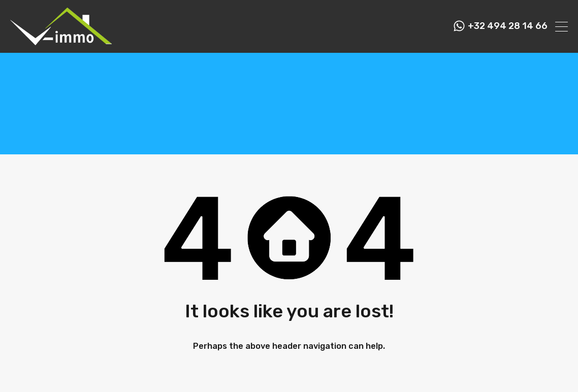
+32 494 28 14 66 (508, 26)
